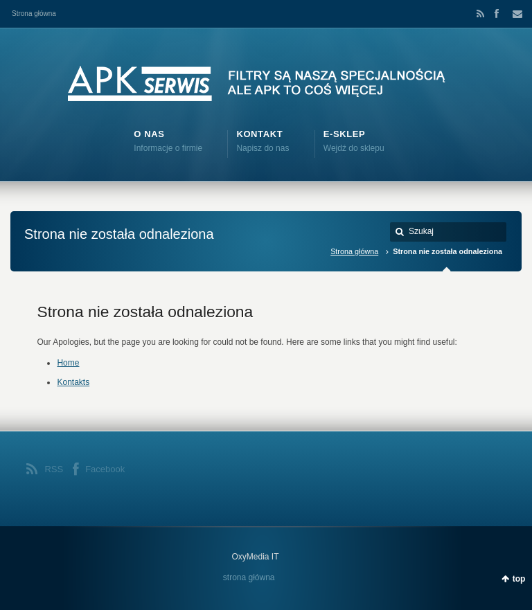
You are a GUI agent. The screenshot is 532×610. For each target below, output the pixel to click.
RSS (478, 14)
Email (513, 14)
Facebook (496, 14)
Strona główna (34, 13)
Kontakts (73, 382)
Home (68, 363)
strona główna (249, 577)
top (519, 579)
